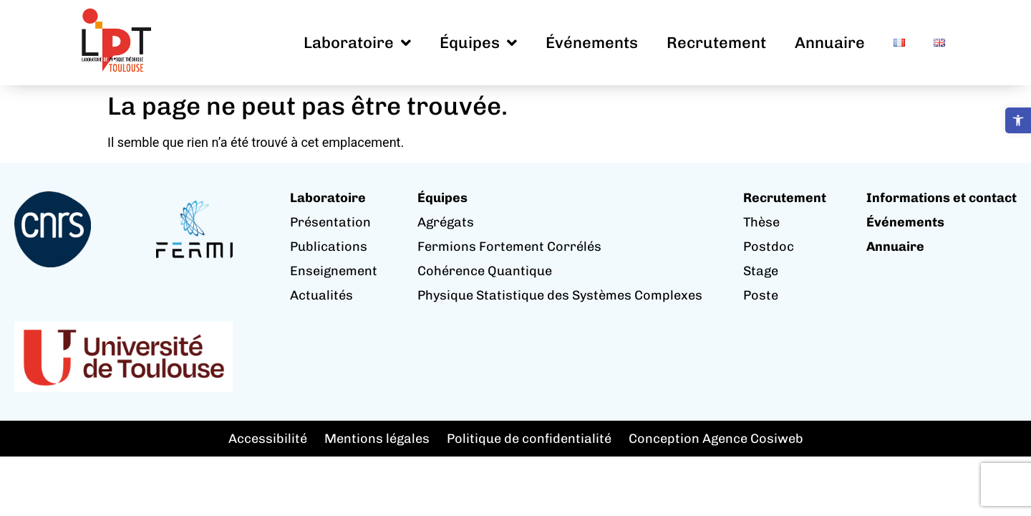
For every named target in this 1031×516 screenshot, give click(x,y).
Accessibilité (267, 438)
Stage (760, 271)
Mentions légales (377, 438)
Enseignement (333, 271)
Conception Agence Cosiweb (716, 438)
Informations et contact (941, 198)
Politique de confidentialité (529, 438)
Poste (760, 295)
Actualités (321, 295)
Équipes (478, 43)
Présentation (330, 222)
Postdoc (768, 246)
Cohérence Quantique (484, 271)
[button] (1018, 120)
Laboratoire (357, 43)
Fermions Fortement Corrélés (509, 246)
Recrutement (716, 42)
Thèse (761, 222)
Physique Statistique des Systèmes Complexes (559, 295)
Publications (328, 246)
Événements (592, 42)
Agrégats (445, 222)
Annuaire (830, 42)
